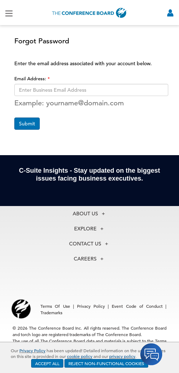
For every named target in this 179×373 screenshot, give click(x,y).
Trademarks (51, 312)
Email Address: (31, 79)
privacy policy (122, 356)
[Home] (89, 13)
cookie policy (79, 356)
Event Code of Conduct (137, 306)
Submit (27, 123)
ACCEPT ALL (47, 363)
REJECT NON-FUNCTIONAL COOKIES (106, 363)
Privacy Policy (32, 350)
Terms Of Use (55, 306)
